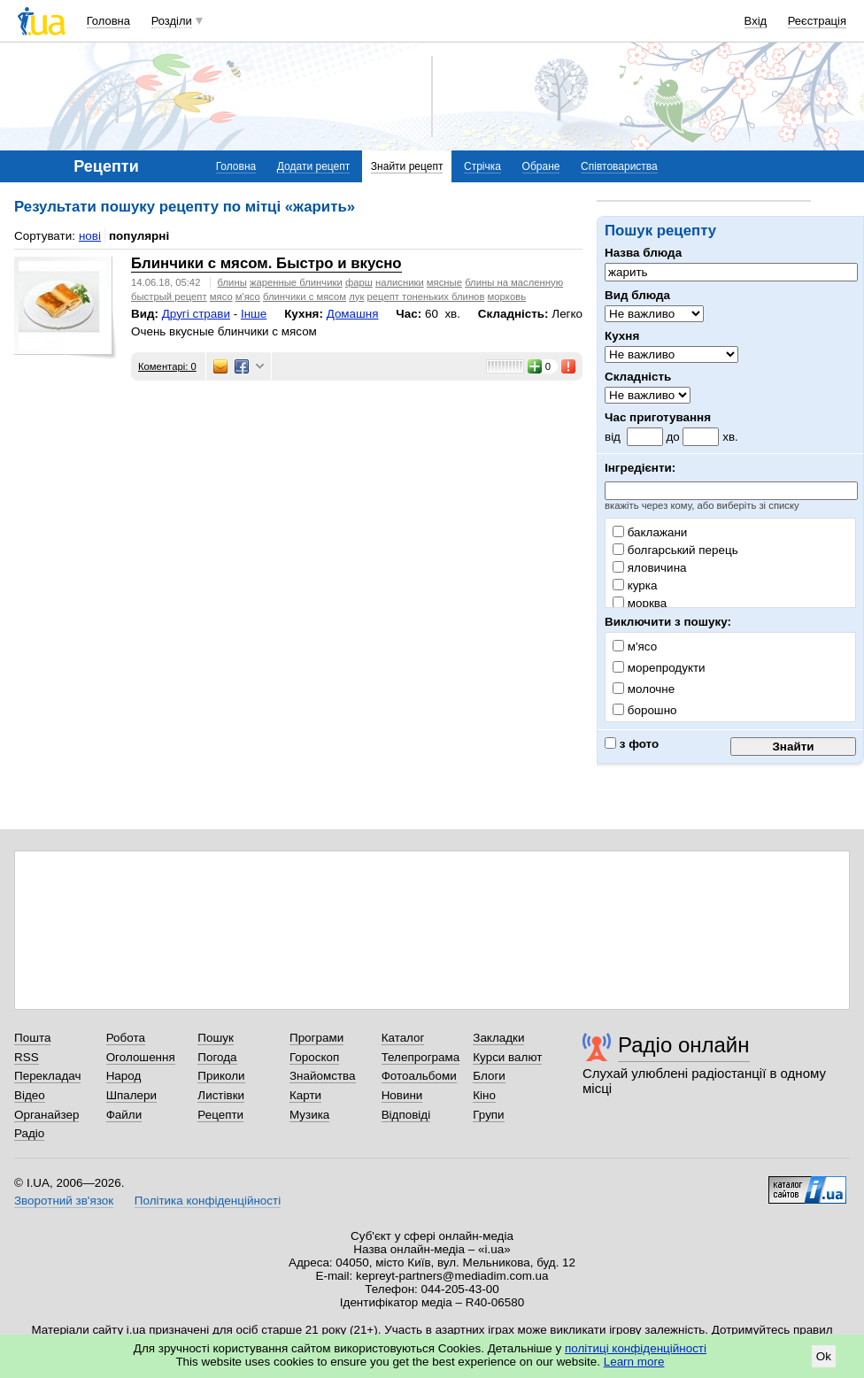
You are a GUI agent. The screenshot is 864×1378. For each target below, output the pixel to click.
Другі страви (196, 313)
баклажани (650, 532)
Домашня (353, 313)
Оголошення (140, 1057)
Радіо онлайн (684, 1045)
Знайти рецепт (407, 166)
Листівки (220, 1095)
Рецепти (220, 1114)
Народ (124, 1075)
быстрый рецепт (169, 296)
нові (90, 235)
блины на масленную (514, 282)
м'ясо (247, 296)
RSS (26, 1057)
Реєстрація (817, 20)
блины (232, 282)
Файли (124, 1114)
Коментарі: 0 (167, 366)
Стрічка (482, 166)
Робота (125, 1037)
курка (635, 585)
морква (640, 603)
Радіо (29, 1133)
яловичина (650, 567)
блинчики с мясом (304, 296)
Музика (309, 1114)
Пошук (215, 1037)
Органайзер (46, 1114)
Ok (823, 1356)
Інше (253, 313)
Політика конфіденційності (208, 1200)
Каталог (403, 1037)
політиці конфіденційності (635, 1348)
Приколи (220, 1075)
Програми (316, 1037)
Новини (402, 1095)
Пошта (32, 1037)
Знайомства (322, 1075)
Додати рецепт (313, 166)
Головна (108, 20)
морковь (507, 296)
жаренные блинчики (296, 282)
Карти (305, 1095)
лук (356, 296)
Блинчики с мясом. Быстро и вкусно (266, 263)
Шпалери (131, 1095)
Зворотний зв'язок (63, 1200)
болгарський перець (675, 550)
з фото (632, 744)
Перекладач (47, 1075)
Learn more (634, 1361)
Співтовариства (619, 166)
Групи (488, 1114)
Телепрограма (421, 1057)
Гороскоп (314, 1057)
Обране (541, 166)
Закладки (498, 1037)
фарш (359, 282)
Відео (29, 1095)
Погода (216, 1057)
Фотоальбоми (419, 1075)
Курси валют (507, 1057)
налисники (399, 282)
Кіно (484, 1095)
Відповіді (406, 1114)
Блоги (489, 1075)
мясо (221, 296)
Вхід (756, 20)
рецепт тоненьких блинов (426, 296)
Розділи (171, 20)
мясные (444, 282)
